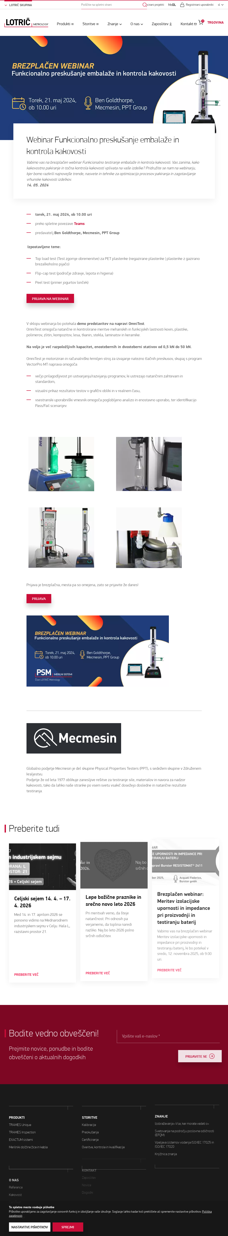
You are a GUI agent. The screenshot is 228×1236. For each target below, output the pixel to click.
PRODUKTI (17, 1111)
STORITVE (89, 1100)
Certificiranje (90, 1122)
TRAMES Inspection (22, 1126)
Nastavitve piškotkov (29, 1227)
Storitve (89, 24)
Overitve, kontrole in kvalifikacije (103, 1130)
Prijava (39, 581)
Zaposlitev (160, 24)
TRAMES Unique (20, 1118)
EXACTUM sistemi (21, 1133)
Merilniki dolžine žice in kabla (28, 1141)
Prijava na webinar (50, 281)
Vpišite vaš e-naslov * (152, 1036)
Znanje (113, 24)
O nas (135, 24)
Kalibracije (89, 1108)
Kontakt (187, 24)
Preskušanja (90, 1115)
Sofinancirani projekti (151, 4)
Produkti (63, 24)
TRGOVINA (215, 22)
